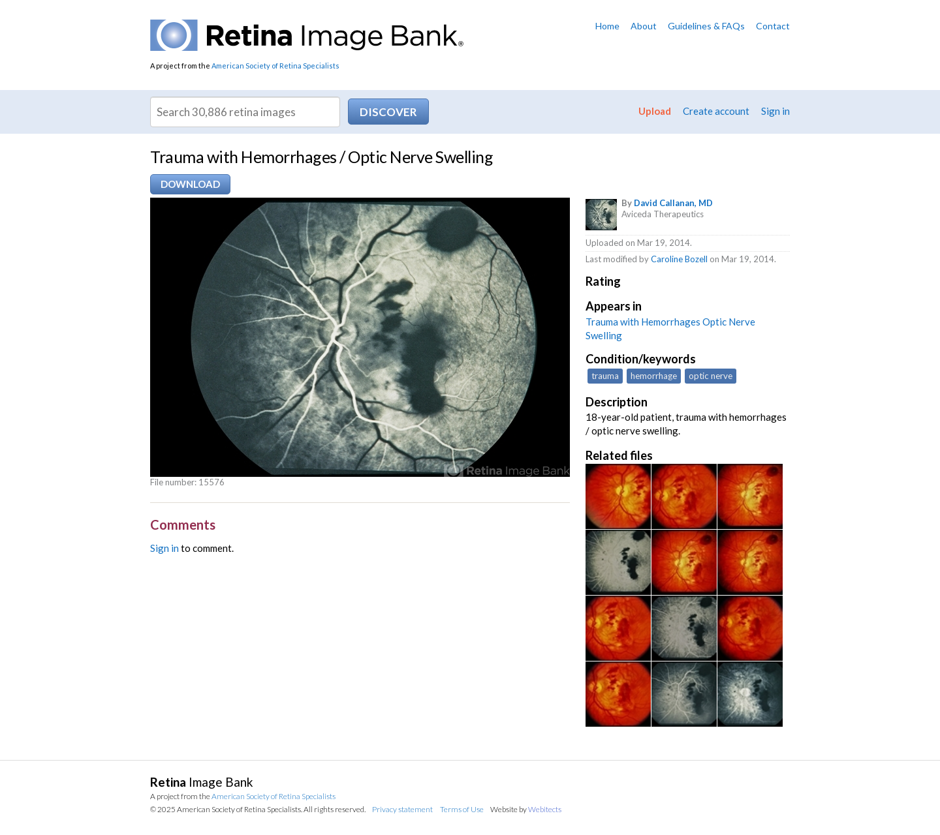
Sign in (775, 111)
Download (190, 184)
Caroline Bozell (679, 259)
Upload (654, 111)
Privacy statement (402, 809)
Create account (716, 111)
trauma (605, 376)
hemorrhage (654, 376)
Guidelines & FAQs (706, 25)
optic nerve (710, 376)
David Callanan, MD (673, 203)
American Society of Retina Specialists (275, 65)
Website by (525, 809)
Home (607, 25)
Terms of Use (462, 809)
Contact (773, 25)
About (644, 25)
